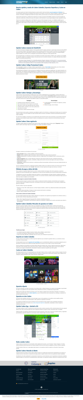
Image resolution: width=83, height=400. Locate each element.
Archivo (54, 374)
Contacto (54, 372)
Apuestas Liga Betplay (43, 374)
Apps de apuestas (19, 374)
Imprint (54, 376)
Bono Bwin (29, 374)
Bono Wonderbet (30, 379)
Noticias (46, 2)
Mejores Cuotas (52, 2)
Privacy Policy (55, 377)
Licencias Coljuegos (19, 379)
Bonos (62, 2)
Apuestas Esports (43, 376)
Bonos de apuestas (19, 372)
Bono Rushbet (30, 376)
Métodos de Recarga (19, 377)
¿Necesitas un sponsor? (57, 379)
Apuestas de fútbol (43, 372)
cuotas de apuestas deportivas (39, 302)
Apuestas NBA (42, 379)
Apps (66, 2)
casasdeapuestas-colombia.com (23, 383)
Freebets (17, 376)
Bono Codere (30, 370)
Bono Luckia (30, 377)
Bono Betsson (30, 372)
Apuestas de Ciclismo (43, 377)
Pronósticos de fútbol (43, 370)
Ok (38, 398)
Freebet (58, 2)
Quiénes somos (55, 370)
